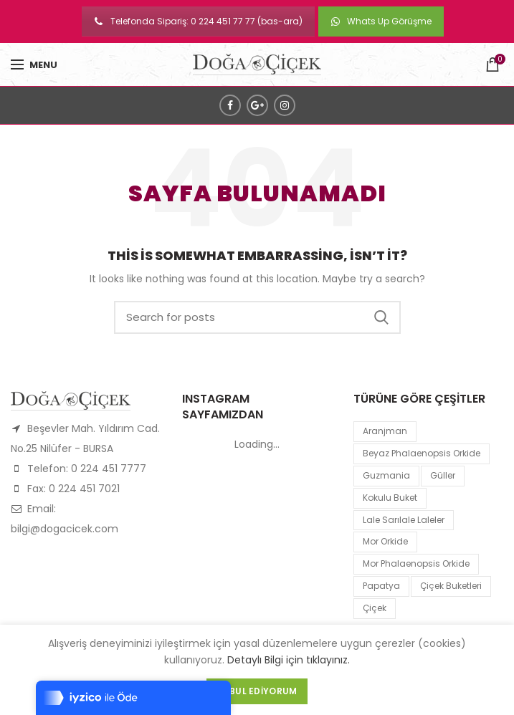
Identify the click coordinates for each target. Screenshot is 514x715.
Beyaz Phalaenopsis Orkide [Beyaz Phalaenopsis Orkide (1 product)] (421, 453)
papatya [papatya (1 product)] (381, 586)
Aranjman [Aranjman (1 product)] (385, 431)
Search (381, 317)
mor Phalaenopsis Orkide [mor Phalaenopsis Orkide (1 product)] (416, 563)
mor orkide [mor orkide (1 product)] (385, 541)
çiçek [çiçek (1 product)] (374, 608)
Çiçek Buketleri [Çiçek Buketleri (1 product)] (451, 586)
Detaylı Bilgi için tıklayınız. (288, 660)
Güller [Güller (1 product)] (442, 475)
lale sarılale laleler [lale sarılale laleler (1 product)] (403, 520)
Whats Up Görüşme (381, 21)
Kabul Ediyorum (256, 691)
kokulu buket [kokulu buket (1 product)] (390, 497)
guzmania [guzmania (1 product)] (386, 475)
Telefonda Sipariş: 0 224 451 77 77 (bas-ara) (198, 21)
